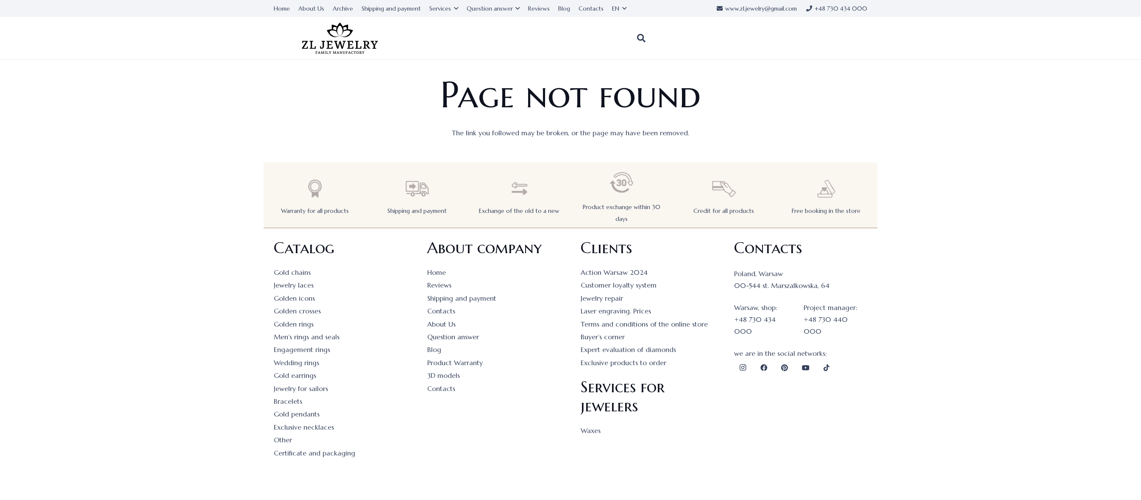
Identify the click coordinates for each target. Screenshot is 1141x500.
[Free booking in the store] (826, 188)
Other (283, 440)
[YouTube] (805, 367)
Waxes (591, 430)
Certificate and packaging (314, 453)
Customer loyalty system (619, 285)
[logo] (340, 38)
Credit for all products (723, 211)
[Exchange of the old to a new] (519, 188)
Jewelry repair (602, 298)
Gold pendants (297, 414)
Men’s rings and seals (307, 336)
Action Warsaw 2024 (614, 272)
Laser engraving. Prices (616, 311)
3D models (443, 375)
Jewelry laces (294, 285)
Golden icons (294, 298)
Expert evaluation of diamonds (628, 349)
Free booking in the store (826, 211)
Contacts (441, 311)
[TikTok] (826, 367)
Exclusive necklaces (304, 427)
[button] (641, 38)
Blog (434, 349)
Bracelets (288, 401)
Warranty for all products (315, 211)
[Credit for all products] (724, 188)
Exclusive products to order (623, 362)
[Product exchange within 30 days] (622, 182)
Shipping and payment (417, 211)
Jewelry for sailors (301, 388)
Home (436, 272)
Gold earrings (295, 375)
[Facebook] (763, 367)
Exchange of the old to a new (519, 211)
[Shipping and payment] (417, 188)
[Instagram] (742, 367)
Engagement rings (302, 349)
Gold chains (292, 272)
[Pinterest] (784, 367)
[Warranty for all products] (315, 188)
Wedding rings (296, 362)
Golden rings (294, 324)
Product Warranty (455, 362)
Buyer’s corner (603, 336)
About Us (441, 324)
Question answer (453, 336)
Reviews (439, 285)
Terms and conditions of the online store (644, 324)
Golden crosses (297, 311)
